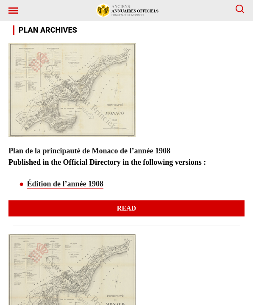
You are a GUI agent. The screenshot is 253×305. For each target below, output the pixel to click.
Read (126, 208)
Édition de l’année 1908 (65, 184)
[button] (208, 10)
